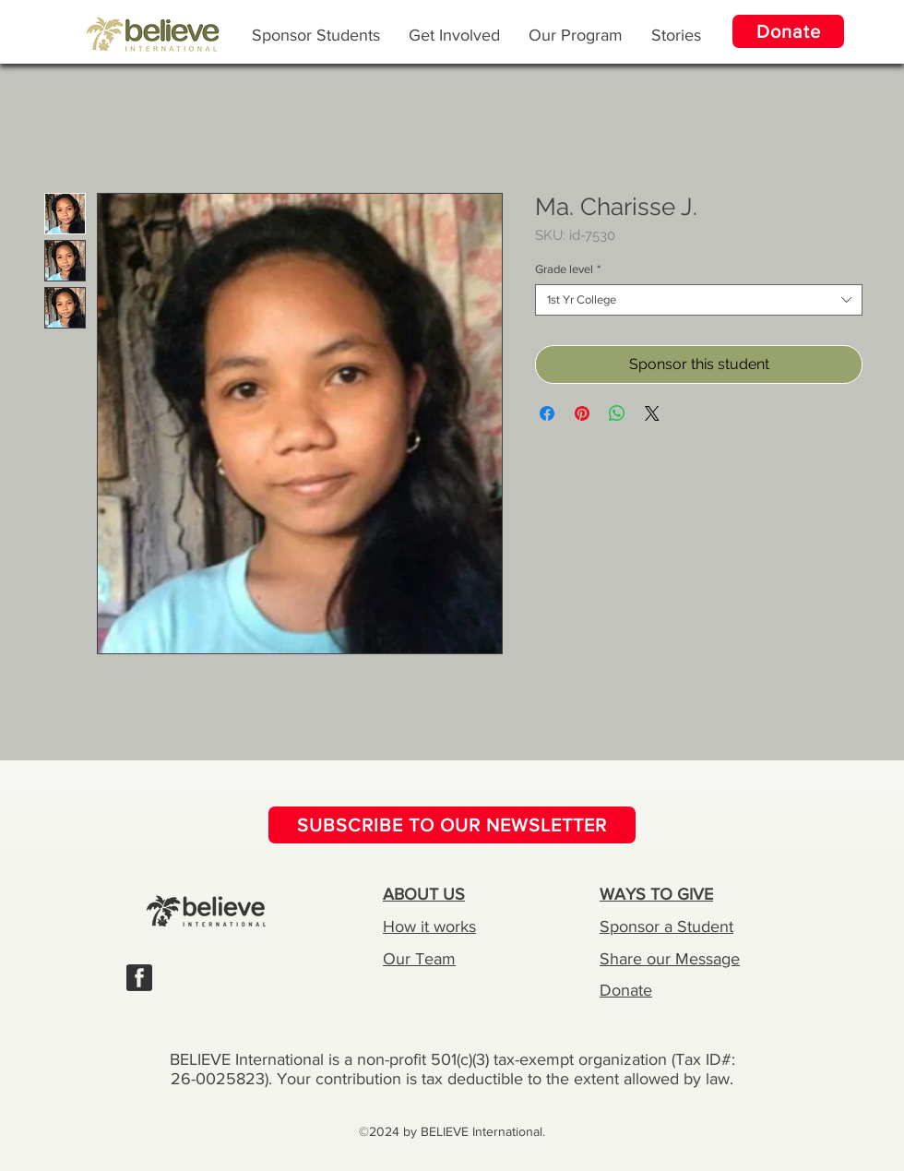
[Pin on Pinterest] (582, 413)
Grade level (568, 269)
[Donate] (788, 31)
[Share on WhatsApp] (617, 413)
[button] (575, 34)
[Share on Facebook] (547, 413)
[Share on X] (652, 413)
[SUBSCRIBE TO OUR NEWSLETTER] (452, 825)
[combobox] (698, 300)
